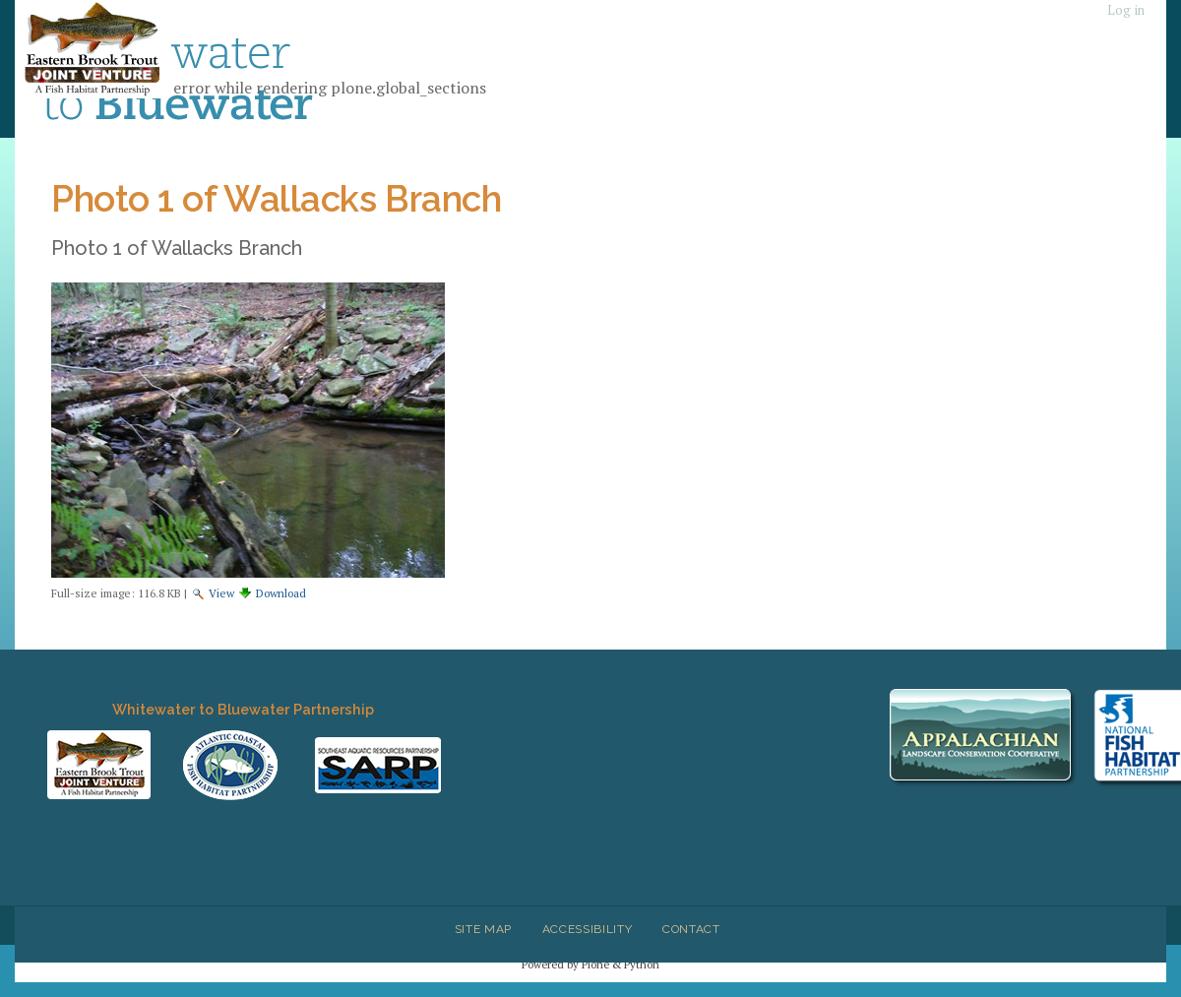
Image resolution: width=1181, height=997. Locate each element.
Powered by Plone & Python (590, 964)
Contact (691, 929)
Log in (1126, 10)
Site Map (483, 929)
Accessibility (587, 929)
